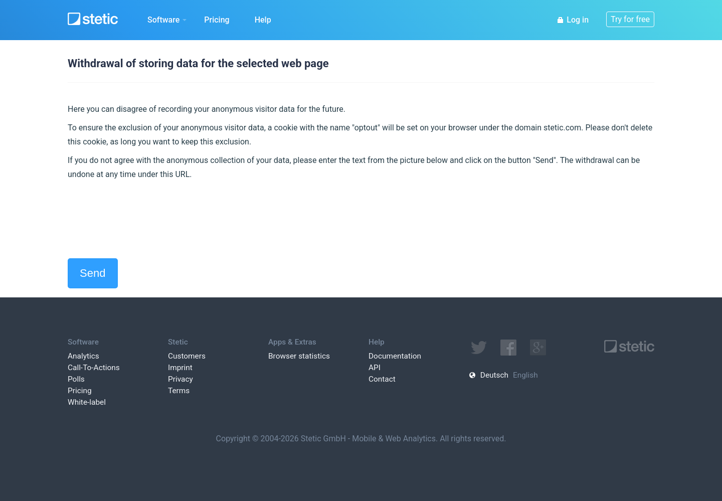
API (375, 367)
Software (167, 20)
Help (263, 20)
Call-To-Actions (94, 367)
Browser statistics (299, 356)
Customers (187, 356)
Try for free (630, 19)
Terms (179, 390)
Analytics (83, 356)
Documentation (395, 356)
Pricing (216, 20)
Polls (76, 379)
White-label (87, 402)
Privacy (180, 379)
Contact (382, 379)
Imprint (180, 367)
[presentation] (144, 219)
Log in (573, 20)
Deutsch (494, 375)
